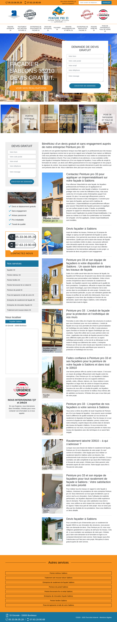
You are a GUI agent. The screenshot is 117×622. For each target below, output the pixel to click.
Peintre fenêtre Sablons (58, 601)
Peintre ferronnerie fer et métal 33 (68, 28)
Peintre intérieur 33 (10, 28)
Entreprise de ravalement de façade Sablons (58, 582)
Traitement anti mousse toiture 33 (22, 28)
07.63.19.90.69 (32, 2)
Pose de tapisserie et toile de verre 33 (105, 28)
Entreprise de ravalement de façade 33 (35, 28)
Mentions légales (106, 617)
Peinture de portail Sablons (58, 587)
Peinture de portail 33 (48, 28)
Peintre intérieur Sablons (58, 573)
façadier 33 (57, 28)
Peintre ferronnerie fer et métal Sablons (58, 591)
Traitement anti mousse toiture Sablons (58, 578)
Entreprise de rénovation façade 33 (82, 28)
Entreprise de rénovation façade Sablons (58, 596)
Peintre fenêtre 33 (94, 28)
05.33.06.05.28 (13, 2)
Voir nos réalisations (31, 88)
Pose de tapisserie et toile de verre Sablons (58, 605)
